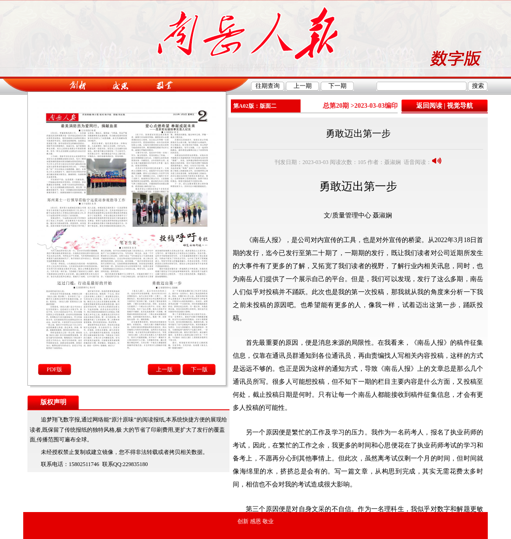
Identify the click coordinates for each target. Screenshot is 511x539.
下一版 (199, 369)
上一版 (164, 369)
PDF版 (54, 369)
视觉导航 (460, 105)
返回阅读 (429, 105)
